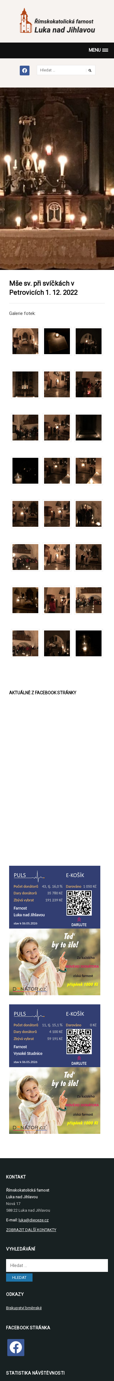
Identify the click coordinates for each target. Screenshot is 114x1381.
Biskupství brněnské (24, 1308)
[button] (98, 50)
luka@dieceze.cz (34, 1220)
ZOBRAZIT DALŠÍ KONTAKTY (31, 1229)
